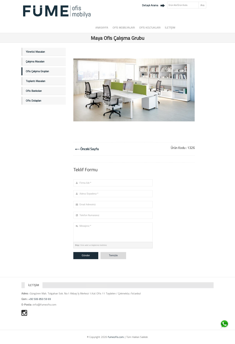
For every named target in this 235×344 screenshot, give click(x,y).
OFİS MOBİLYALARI (124, 27)
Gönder (86, 255)
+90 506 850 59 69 (39, 299)
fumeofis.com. (116, 337)
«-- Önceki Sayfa (87, 149)
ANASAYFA (101, 27)
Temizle (113, 255)
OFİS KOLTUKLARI (149, 27)
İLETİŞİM (170, 27)
